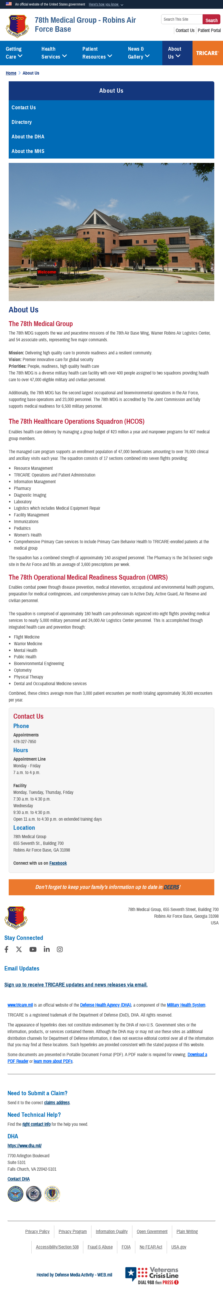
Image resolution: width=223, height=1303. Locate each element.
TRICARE (208, 53)
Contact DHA (19, 1179)
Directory (22, 122)
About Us (174, 53)
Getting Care (14, 53)
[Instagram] (60, 950)
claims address (57, 1103)
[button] (107, 5)
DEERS (171, 887)
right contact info (36, 1124)
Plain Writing (187, 1232)
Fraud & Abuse (100, 1247)
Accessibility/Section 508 (57, 1247)
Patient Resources (97, 53)
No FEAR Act (151, 1247)
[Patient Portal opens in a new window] (209, 31)
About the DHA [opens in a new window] (28, 136)
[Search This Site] (182, 19)
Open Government (152, 1232)
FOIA (126, 1247)
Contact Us (24, 107)
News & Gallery (139, 53)
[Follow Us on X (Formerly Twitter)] (19, 950)
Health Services (54, 53)
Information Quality (112, 1232)
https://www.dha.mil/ (25, 1146)
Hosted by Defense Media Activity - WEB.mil (74, 1275)
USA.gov (178, 1247)
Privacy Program (73, 1232)
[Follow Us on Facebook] (6, 950)
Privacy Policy (37, 1232)
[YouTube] (33, 950)
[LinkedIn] (47, 950)
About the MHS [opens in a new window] (28, 151)
